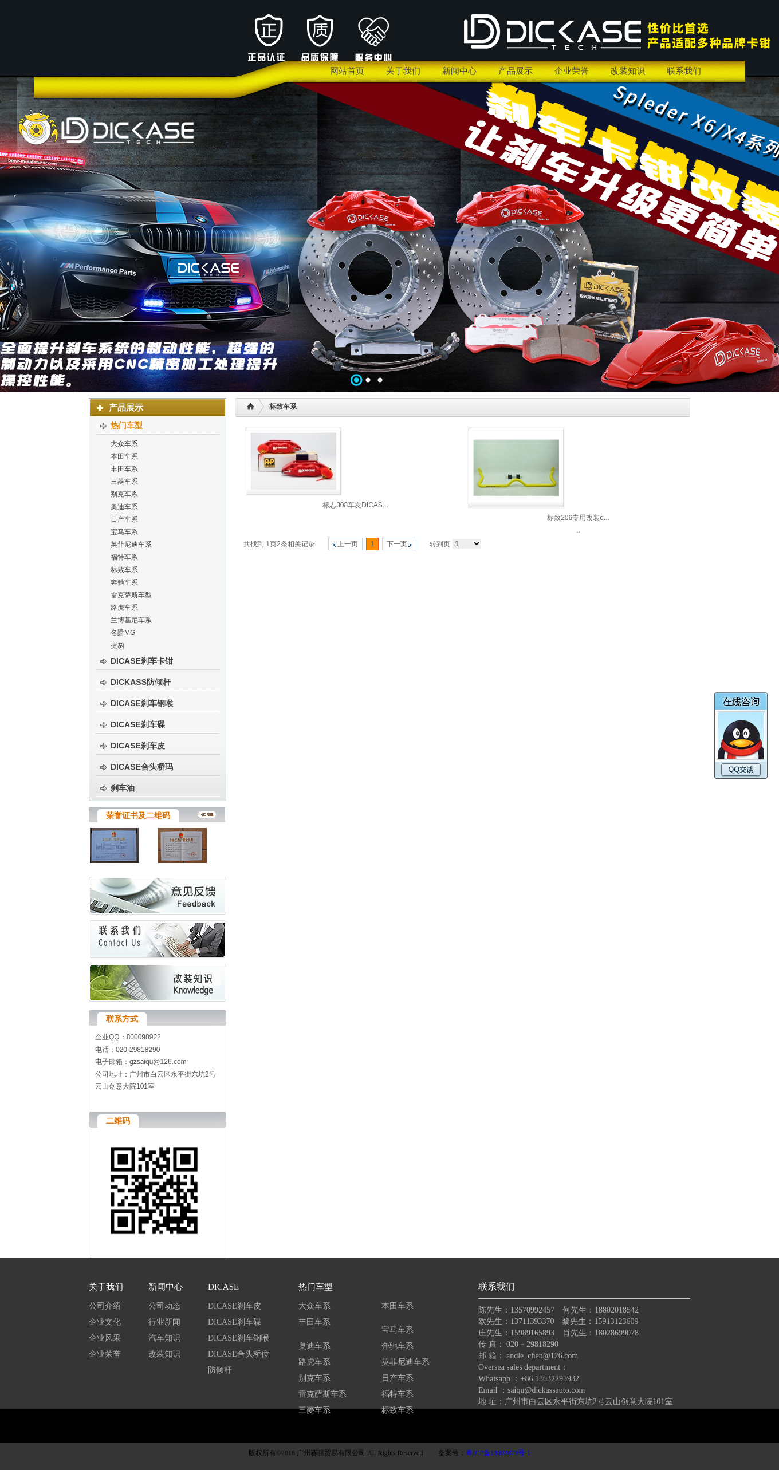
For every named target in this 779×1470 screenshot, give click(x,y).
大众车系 (314, 1306)
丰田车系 (314, 1322)
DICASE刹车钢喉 (238, 1338)
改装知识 (164, 1354)
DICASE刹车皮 (234, 1306)
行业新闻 (164, 1322)
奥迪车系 (314, 1346)
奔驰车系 (397, 1346)
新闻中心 (165, 1286)
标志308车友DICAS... (355, 505)
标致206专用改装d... (578, 518)
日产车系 (397, 1378)
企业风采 (105, 1338)
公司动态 (164, 1306)
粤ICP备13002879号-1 (498, 1453)
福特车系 (397, 1394)
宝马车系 (397, 1330)
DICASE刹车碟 (234, 1322)
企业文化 (105, 1322)
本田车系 (397, 1306)
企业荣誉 (105, 1354)
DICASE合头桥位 (238, 1354)
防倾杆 (220, 1370)
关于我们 (106, 1286)
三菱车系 (314, 1410)
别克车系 (314, 1378)
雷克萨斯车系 (322, 1394)
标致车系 (397, 1410)
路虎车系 (314, 1362)
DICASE (223, 1286)
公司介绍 (105, 1306)
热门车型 (315, 1286)
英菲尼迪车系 (405, 1362)
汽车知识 (165, 1338)
